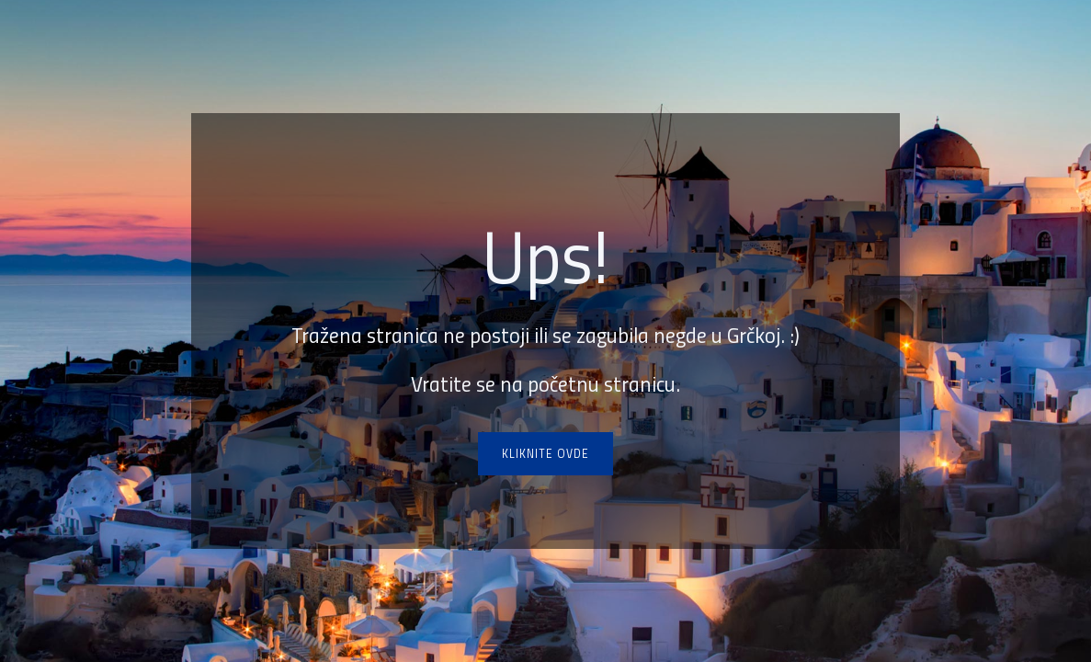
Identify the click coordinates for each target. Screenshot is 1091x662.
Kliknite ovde (545, 453)
